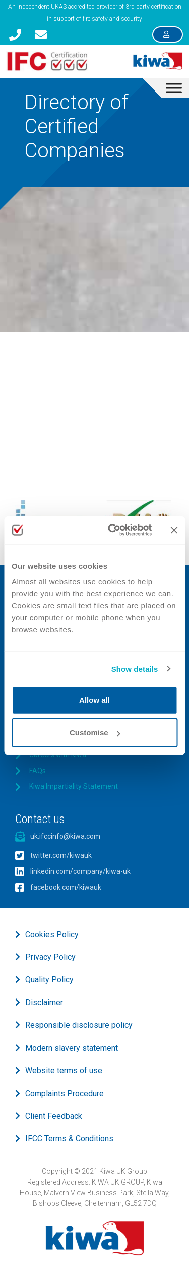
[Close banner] (173, 530)
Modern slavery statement (71, 1048)
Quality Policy (49, 979)
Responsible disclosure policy (79, 1025)
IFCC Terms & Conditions (69, 1138)
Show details (134, 668)
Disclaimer (44, 1002)
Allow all (94, 700)
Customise (95, 732)
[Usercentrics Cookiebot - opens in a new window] (113, 530)
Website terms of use (63, 1070)
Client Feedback (53, 1116)
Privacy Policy (50, 957)
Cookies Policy (52, 934)
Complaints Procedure (64, 1093)
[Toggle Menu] (174, 88)
